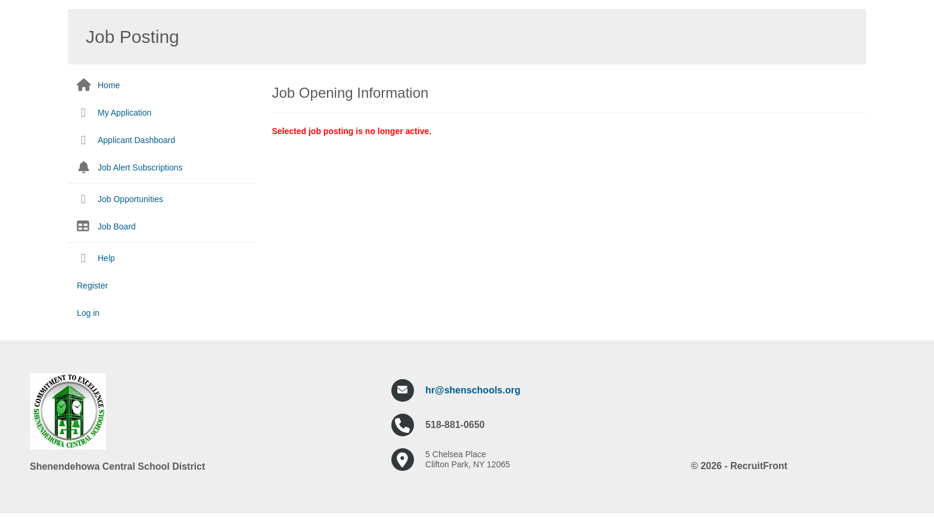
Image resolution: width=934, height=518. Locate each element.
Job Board (117, 226)
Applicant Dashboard (136, 140)
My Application (124, 112)
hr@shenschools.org (473, 390)
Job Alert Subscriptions (140, 167)
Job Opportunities (130, 199)
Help (106, 258)
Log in (88, 313)
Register (92, 285)
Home (109, 85)
